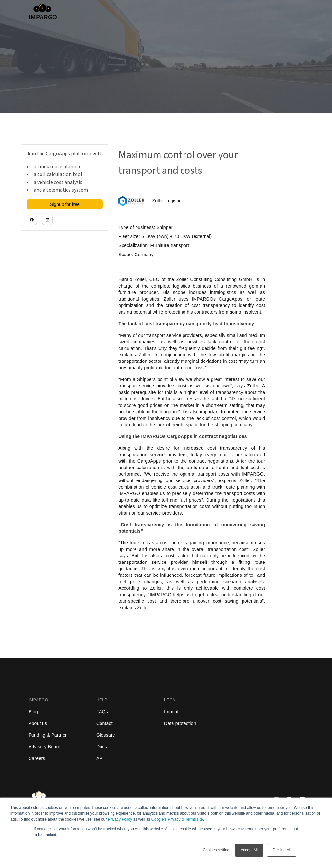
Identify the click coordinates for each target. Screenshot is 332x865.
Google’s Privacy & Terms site (177, 819)
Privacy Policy (120, 819)
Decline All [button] (282, 850)
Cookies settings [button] (217, 850)
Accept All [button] (249, 850)
